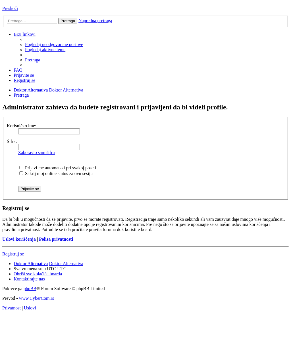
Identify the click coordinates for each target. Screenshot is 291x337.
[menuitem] (54, 44)
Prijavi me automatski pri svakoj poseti (57, 167)
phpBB (30, 288)
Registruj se (13, 253)
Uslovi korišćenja (19, 239)
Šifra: (12, 141)
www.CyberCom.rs (36, 298)
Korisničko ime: (21, 125)
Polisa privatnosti (56, 239)
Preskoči (10, 8)
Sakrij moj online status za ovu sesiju (56, 173)
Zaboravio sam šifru (36, 152)
